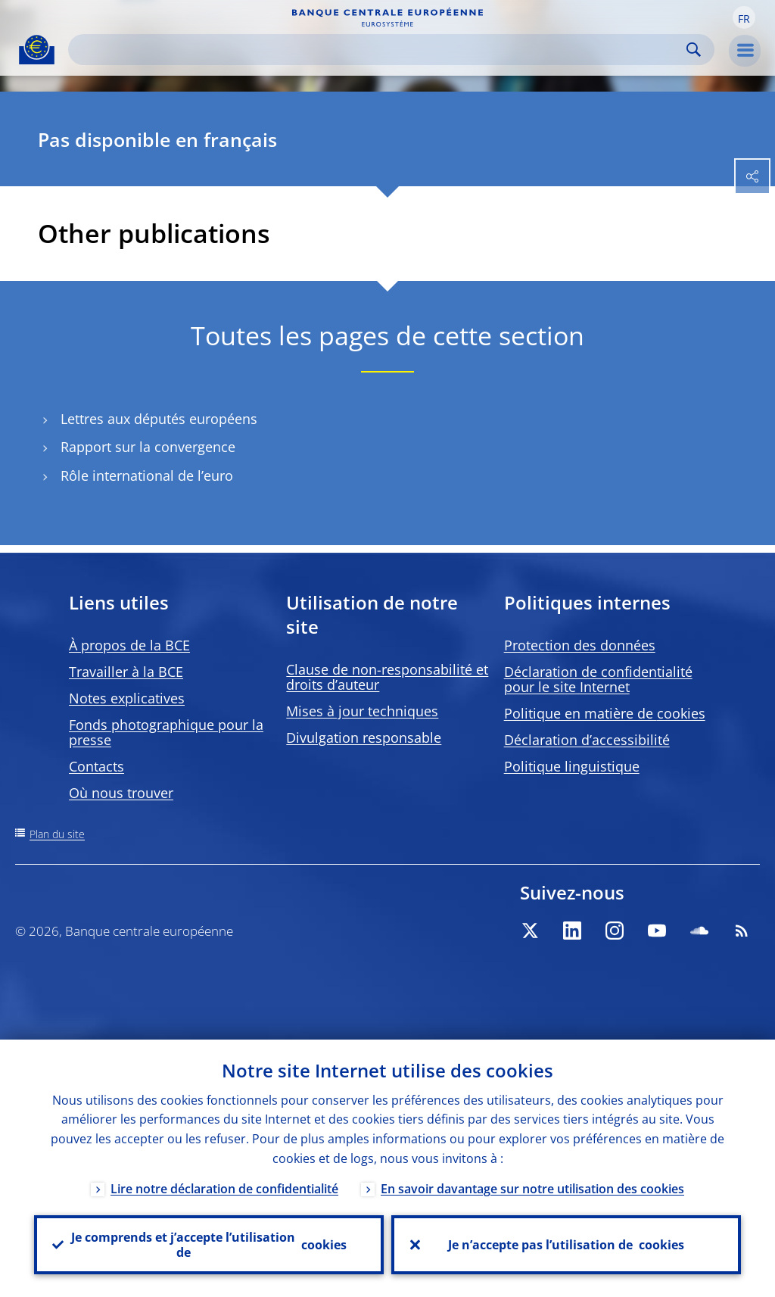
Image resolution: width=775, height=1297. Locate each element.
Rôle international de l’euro (147, 476)
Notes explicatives (127, 698)
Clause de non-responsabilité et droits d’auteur (387, 677)
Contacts (96, 766)
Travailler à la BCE (126, 672)
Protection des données (579, 645)
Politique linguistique (572, 766)
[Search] (379, 49)
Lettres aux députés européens (159, 419)
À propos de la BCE (129, 645)
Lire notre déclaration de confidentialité (224, 1188)
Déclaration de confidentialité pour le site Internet (598, 679)
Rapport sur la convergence (148, 447)
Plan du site (57, 834)
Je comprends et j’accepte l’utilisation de (209, 1245)
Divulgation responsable (363, 737)
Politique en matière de (604, 713)
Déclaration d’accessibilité (587, 740)
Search (693, 49)
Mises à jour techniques (362, 711)
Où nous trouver (121, 793)
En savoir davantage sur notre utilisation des (532, 1188)
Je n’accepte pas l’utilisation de (566, 1244)
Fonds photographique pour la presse (166, 732)
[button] (744, 17)
